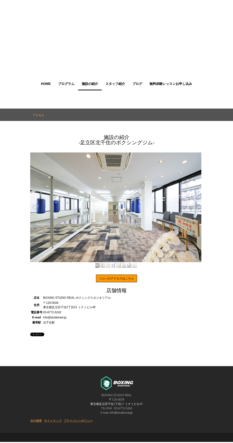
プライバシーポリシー (78, 422)
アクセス (38, 115)
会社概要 (36, 422)
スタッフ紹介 (115, 84)
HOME (46, 84)
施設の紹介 (90, 84)
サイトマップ (52, 422)
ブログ (137, 84)
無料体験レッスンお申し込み (170, 84)
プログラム (66, 84)
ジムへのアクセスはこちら (116, 279)
